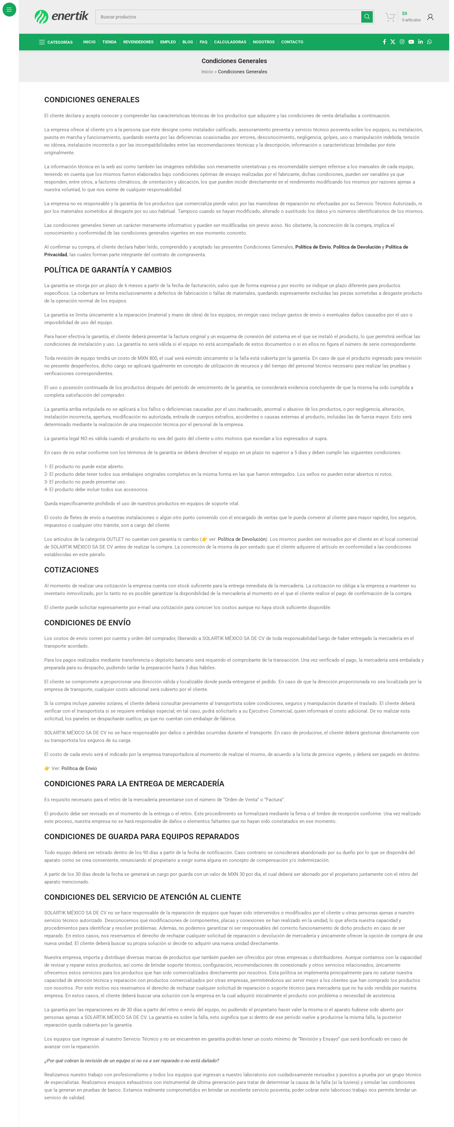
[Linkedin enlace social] (420, 42)
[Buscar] (235, 17)
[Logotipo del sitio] (62, 16)
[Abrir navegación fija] (56, 42)
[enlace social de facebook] (384, 42)
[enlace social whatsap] (429, 42)
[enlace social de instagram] (402, 42)
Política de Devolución (357, 247)
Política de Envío (313, 247)
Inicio (207, 72)
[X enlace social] (393, 42)
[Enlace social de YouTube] (411, 42)
